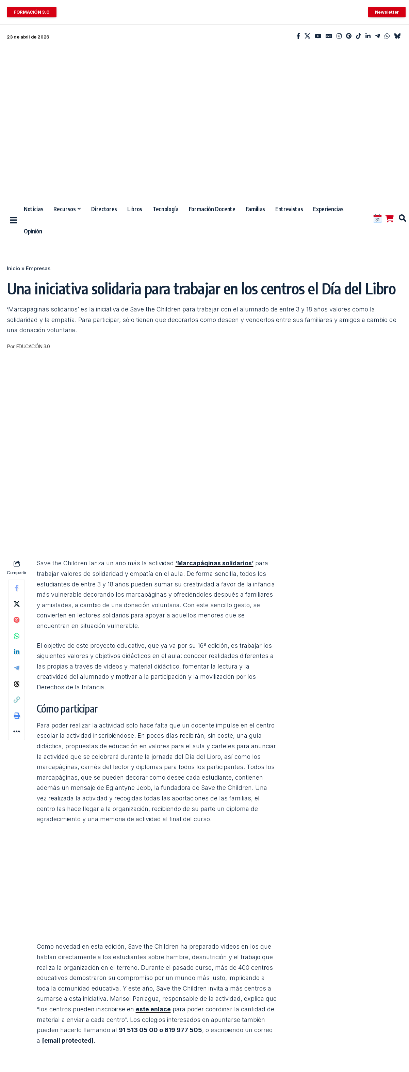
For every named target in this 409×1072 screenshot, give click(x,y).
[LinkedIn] (368, 36)
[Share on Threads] (17, 686)
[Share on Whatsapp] (17, 637)
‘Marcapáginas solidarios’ (215, 563)
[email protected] (68, 1040)
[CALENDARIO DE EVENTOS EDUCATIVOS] (377, 218)
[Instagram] (339, 36)
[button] (399, 218)
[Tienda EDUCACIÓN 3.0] (389, 218)
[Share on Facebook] (17, 588)
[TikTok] (358, 36)
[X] (307, 36)
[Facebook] (298, 36)
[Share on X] (17, 604)
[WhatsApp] (387, 36)
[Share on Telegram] (17, 670)
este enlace (153, 1009)
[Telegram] (377, 36)
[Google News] (329, 36)
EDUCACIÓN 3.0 (34, 346)
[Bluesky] (397, 36)
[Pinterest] (348, 36)
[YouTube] (318, 36)
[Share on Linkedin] (17, 653)
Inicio (13, 268)
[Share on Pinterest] (17, 621)
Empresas (38, 268)
